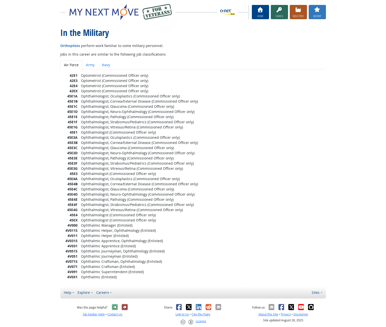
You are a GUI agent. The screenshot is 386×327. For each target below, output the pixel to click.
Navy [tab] (106, 64)
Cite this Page (201, 314)
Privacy (286, 314)
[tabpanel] (193, 176)
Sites (316, 292)
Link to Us (182, 314)
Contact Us (114, 314)
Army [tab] (90, 64)
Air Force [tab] (71, 64)
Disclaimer (300, 314)
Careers (102, 292)
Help (67, 292)
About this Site (268, 314)
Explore (84, 292)
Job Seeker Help (94, 314)
